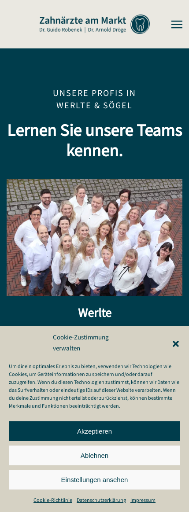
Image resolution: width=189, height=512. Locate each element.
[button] (175, 343)
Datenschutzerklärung (101, 500)
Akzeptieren (94, 431)
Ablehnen (94, 455)
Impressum (143, 500)
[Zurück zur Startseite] (95, 24)
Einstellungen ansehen (94, 479)
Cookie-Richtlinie (52, 500)
